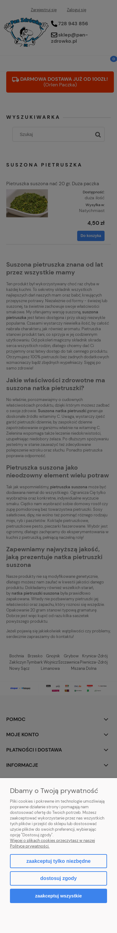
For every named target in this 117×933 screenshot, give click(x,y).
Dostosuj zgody (58, 878)
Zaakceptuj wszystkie (58, 895)
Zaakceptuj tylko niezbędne (58, 861)
